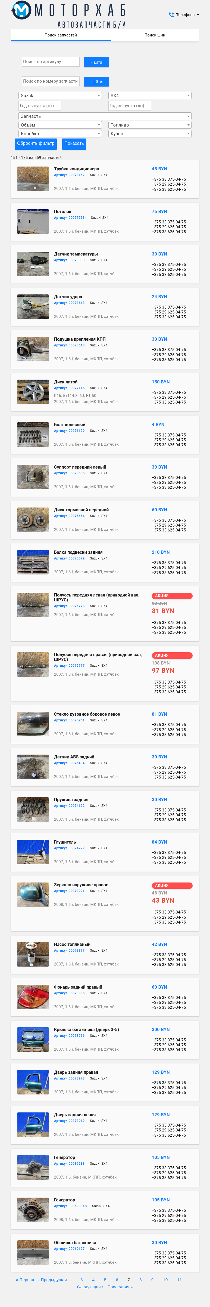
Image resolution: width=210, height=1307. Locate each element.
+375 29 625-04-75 (169, 184)
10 (165, 1279)
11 (179, 1279)
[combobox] (60, 95)
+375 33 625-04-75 (169, 189)
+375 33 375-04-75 (169, 179)
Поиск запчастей (61, 35)
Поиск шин (155, 35)
